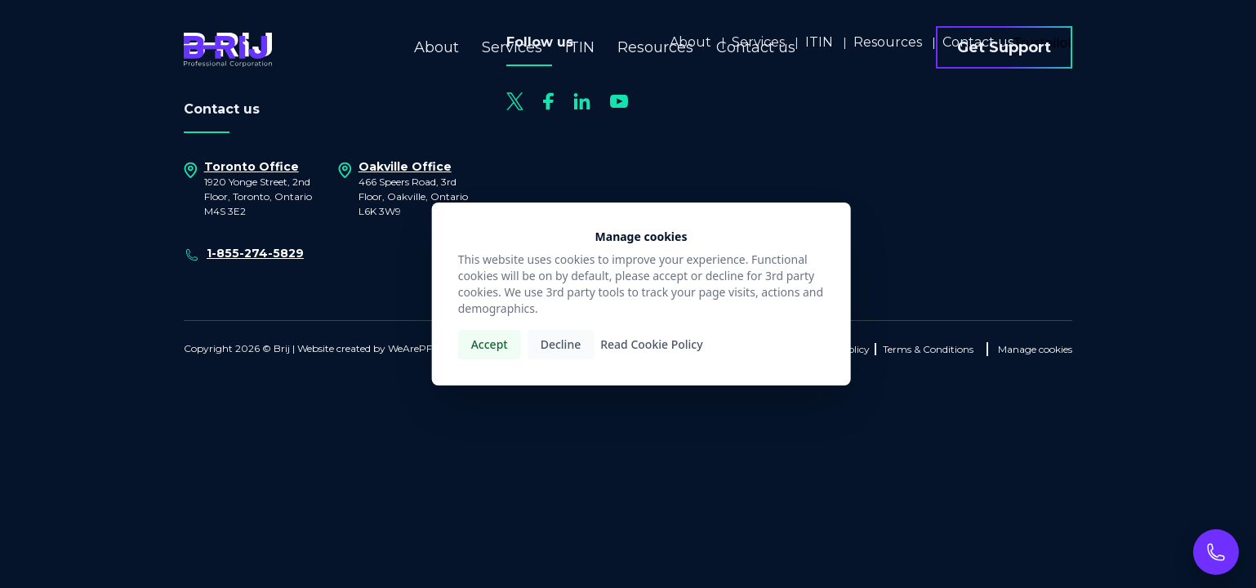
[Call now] (1216, 552)
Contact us (755, 47)
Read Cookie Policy (651, 344)
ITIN (580, 47)
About (436, 47)
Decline (561, 344)
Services (512, 47)
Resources (655, 47)
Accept (489, 344)
